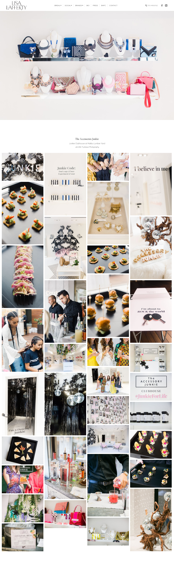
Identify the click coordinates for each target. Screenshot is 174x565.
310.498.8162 (151, 5)
